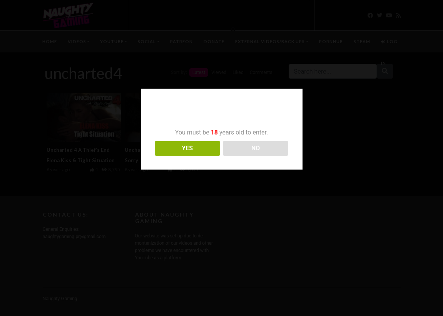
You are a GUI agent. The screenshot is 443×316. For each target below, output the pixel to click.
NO (255, 148)
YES (187, 148)
